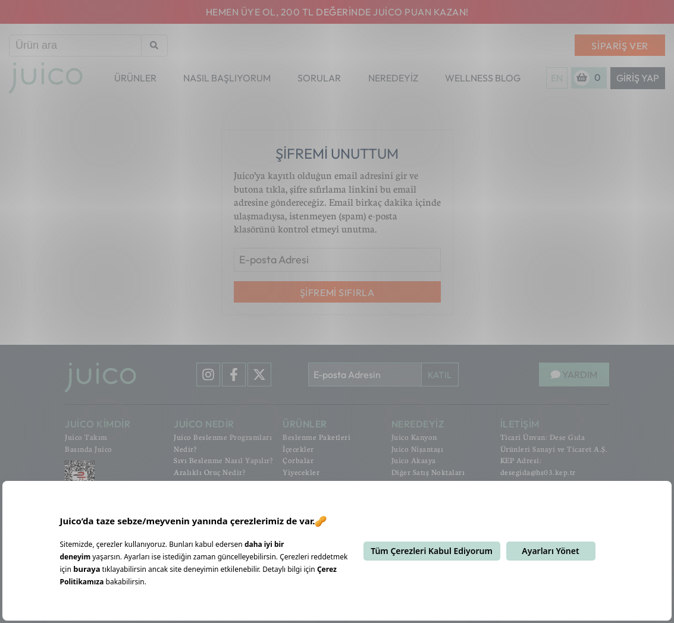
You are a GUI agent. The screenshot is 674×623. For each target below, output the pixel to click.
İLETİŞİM (520, 424)
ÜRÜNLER (135, 78)
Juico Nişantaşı (417, 449)
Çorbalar (298, 460)
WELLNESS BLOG (483, 78)
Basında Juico (88, 449)
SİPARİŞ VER (619, 46)
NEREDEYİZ (393, 78)
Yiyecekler (301, 472)
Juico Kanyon (414, 437)
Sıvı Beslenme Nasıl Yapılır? (223, 460)
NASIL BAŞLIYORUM (227, 78)
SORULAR (319, 78)
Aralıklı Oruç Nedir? (209, 472)
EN (557, 78)
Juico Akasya (413, 460)
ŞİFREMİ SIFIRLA (337, 292)
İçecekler (298, 449)
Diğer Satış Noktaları (428, 472)
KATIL (440, 374)
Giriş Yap (637, 78)
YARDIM (574, 374)
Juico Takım (86, 437)
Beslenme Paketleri (316, 437)
